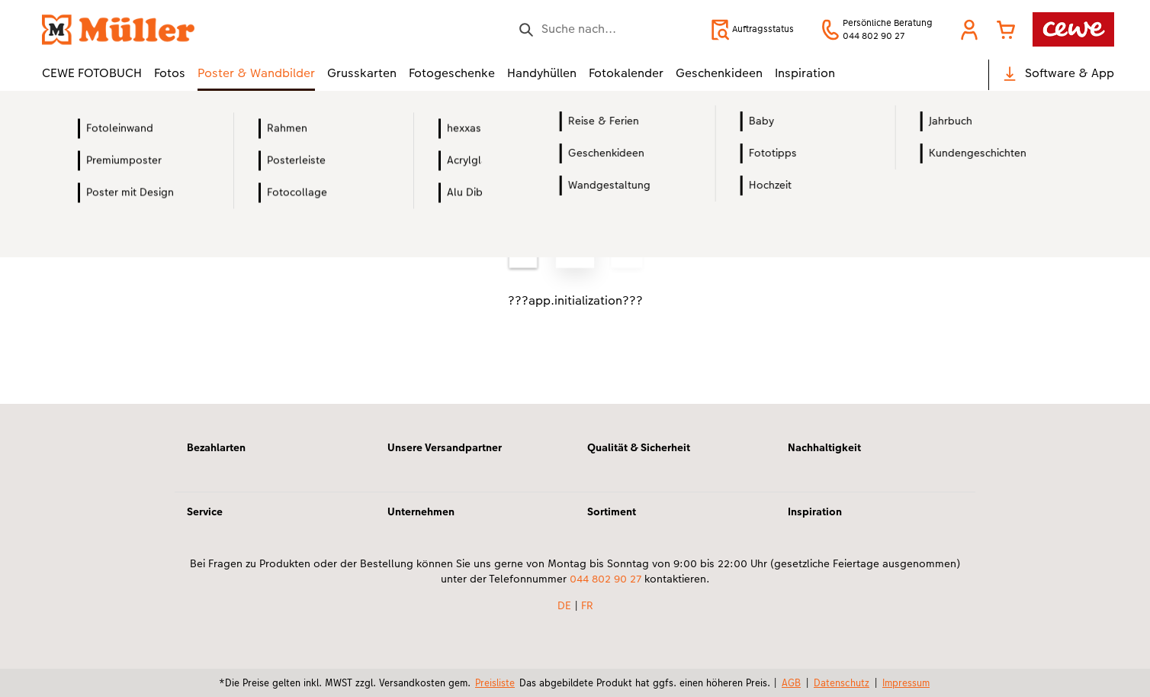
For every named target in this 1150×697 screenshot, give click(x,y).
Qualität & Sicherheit (638, 447)
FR (587, 605)
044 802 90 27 (605, 578)
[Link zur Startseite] (191, 29)
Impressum (906, 682)
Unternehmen (421, 511)
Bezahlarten (216, 447)
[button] (969, 30)
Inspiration (815, 511)
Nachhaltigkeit (824, 447)
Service (205, 511)
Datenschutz (841, 682)
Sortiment (611, 511)
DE (564, 605)
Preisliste (495, 682)
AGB (791, 682)
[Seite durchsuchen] (606, 29)
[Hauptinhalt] (575, 268)
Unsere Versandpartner (444, 447)
